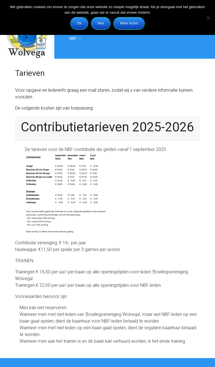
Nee (100, 23)
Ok (79, 23)
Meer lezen (129, 23)
